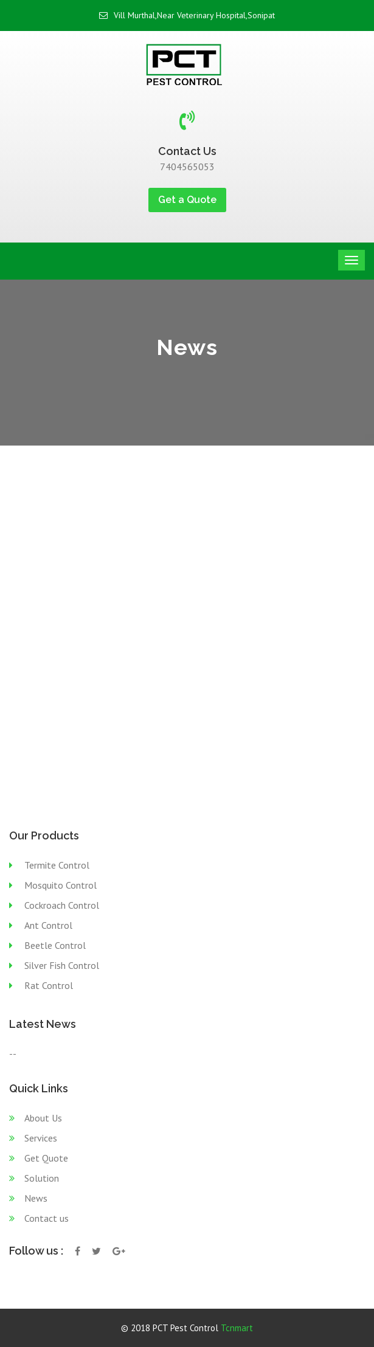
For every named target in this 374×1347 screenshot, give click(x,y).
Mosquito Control (60, 885)
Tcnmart (237, 1328)
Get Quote (46, 1158)
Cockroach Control (61, 905)
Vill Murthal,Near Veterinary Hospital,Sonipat (187, 15)
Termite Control (56, 865)
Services (40, 1138)
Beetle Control (55, 945)
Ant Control (48, 925)
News (35, 1198)
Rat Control (48, 985)
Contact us (46, 1218)
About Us (43, 1118)
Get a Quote (187, 199)
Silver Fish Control (61, 965)
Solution (41, 1178)
